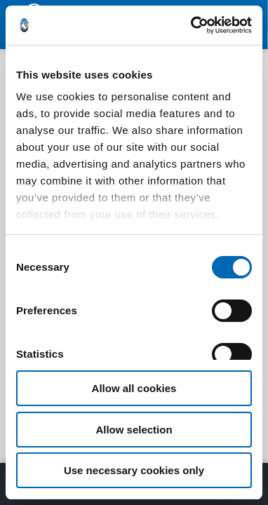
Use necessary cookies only (134, 470)
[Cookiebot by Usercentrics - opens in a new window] (192, 25)
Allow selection (133, 430)
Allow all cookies (134, 388)
